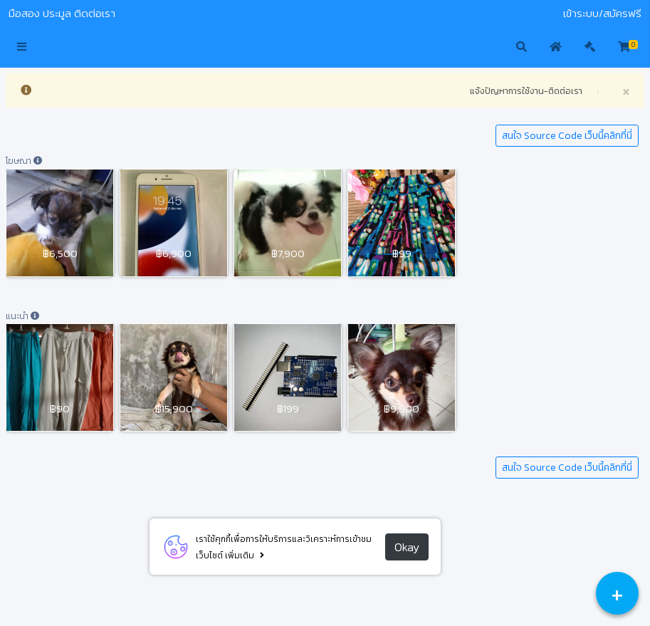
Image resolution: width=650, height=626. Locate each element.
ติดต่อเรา (94, 13)
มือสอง (24, 13)
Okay (406, 546)
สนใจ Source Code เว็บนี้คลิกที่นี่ (567, 135)
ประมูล (57, 13)
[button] (22, 47)
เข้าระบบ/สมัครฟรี (602, 13)
